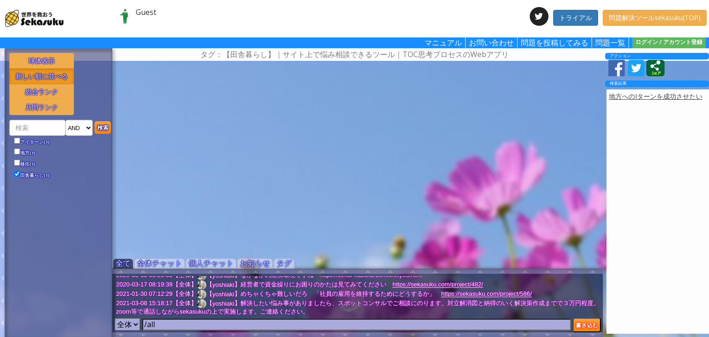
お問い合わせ (491, 42)
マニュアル (443, 42)
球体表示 (42, 60)
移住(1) (28, 164)
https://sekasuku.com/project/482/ (438, 284)
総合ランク (41, 91)
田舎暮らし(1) (35, 175)
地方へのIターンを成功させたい (655, 96)
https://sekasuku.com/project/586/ (486, 294)
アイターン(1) (35, 142)
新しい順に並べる (41, 76)
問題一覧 (610, 42)
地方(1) (28, 153)
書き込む (587, 325)
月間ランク (41, 107)
